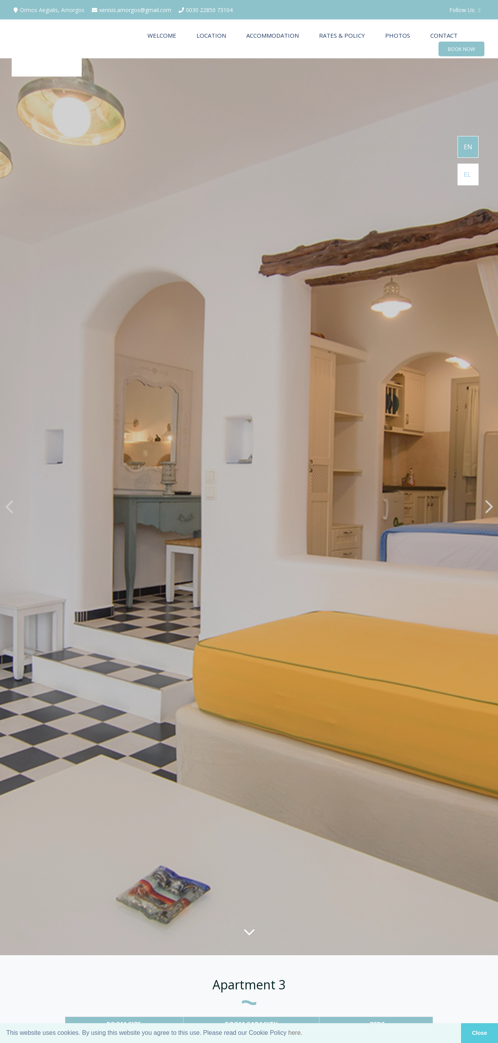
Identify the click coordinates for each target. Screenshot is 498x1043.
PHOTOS (397, 35)
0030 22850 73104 (205, 10)
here (294, 1032)
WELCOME (161, 35)
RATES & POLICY (342, 35)
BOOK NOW (461, 48)
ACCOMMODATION (272, 35)
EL (467, 174)
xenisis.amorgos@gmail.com (130, 10)
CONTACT (444, 35)
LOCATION (211, 35)
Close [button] (479, 1033)
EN (468, 147)
